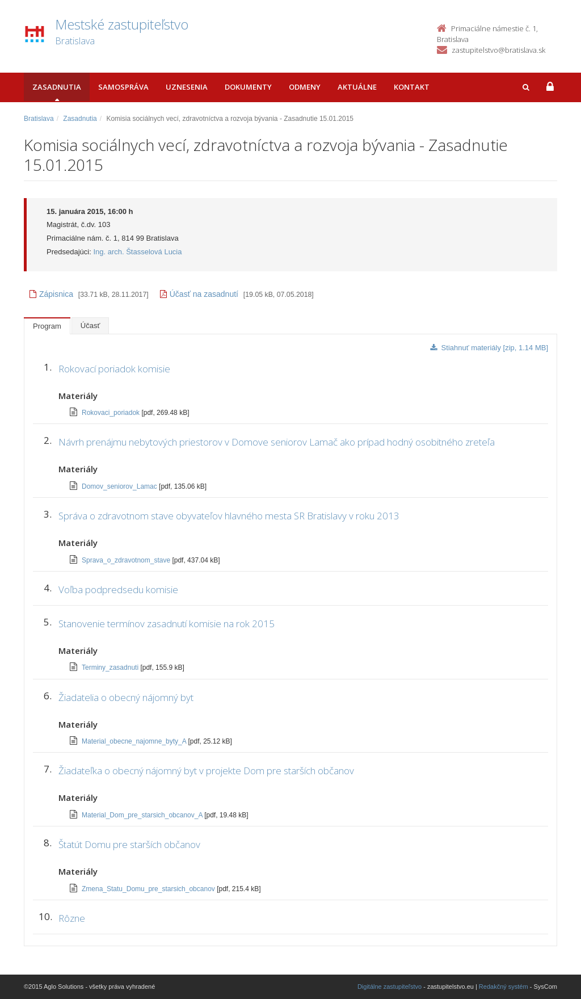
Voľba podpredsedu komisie (118, 589)
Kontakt (412, 87)
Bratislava (39, 119)
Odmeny (305, 87)
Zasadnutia (56, 87)
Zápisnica (51, 294)
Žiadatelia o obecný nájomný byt (125, 697)
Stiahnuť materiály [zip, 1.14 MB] (489, 347)
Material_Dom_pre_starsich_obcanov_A (143, 815)
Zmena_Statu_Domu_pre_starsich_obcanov (149, 889)
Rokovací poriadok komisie (114, 368)
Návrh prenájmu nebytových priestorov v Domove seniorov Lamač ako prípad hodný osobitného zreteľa (276, 441)
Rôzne (71, 918)
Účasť (90, 325)
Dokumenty (248, 87)
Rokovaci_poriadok (111, 413)
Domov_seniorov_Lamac (120, 486)
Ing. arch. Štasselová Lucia (137, 251)
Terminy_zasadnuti (111, 667)
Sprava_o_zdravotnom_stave (127, 560)
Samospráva (123, 87)
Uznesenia (187, 87)
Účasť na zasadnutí (199, 294)
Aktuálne (357, 87)
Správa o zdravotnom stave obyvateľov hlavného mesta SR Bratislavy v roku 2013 (228, 515)
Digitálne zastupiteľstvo (389, 986)
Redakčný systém (503, 986)
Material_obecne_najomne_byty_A (135, 741)
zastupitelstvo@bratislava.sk (498, 50)
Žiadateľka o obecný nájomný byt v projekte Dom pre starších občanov (206, 770)
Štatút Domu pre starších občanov (129, 844)
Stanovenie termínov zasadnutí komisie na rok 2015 (166, 623)
